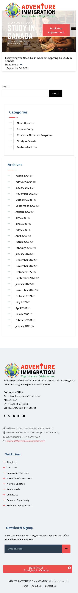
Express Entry (25, 129)
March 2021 (22, 314)
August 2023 (23, 211)
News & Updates (16, 483)
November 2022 (25, 266)
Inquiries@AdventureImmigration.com (25, 440)
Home (25, 585)
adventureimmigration (33, 580)
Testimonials (13, 489)
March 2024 (23, 175)
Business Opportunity (18, 499)
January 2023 (23, 254)
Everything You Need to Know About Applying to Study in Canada (38, 59)
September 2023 (26, 205)
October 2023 (24, 199)
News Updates (25, 123)
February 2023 (24, 248)
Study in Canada (26, 141)
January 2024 (23, 187)
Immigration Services (18, 472)
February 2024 (24, 181)
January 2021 (23, 326)
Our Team (12, 467)
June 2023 (21, 223)
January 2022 (23, 284)
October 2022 (24, 272)
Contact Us (12, 494)
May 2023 (21, 229)
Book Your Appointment (56, 30)
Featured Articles (27, 147)
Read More (13, 64)
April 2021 (21, 308)
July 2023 (21, 217)
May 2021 (21, 302)
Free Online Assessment (19, 478)
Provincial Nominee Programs (34, 135)
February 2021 (24, 320)
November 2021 (25, 290)
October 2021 (24, 296)
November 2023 (25, 193)
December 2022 (25, 260)
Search (5, 86)
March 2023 (23, 242)
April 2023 (21, 236)
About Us (11, 462)
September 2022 (26, 278)
